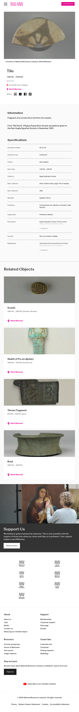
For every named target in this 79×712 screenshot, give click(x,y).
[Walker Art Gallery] (22, 585)
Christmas (44, 647)
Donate (43, 629)
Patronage (44, 625)
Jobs (6, 622)
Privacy (14, 704)
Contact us (8, 629)
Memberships (45, 619)
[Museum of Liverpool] (22, 563)
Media (6, 625)
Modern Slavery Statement (29, 704)
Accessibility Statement (59, 704)
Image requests (10, 654)
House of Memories (12, 647)
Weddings (44, 654)
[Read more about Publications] (55, 247)
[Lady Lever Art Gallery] (22, 596)
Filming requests (47, 651)
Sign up (10, 672)
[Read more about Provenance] (55, 225)
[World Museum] (57, 563)
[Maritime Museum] (57, 574)
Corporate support (47, 622)
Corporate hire (46, 644)
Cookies (45, 704)
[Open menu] (5, 4)
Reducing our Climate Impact (15, 632)
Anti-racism (8, 651)
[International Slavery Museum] (22, 574)
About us (7, 619)
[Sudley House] (57, 585)
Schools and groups (12, 644)
